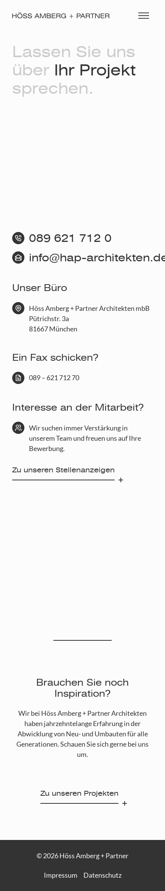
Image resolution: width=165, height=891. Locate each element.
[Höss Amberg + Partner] (61, 15)
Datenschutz (102, 875)
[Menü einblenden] (144, 15)
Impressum (60, 875)
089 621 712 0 (70, 238)
